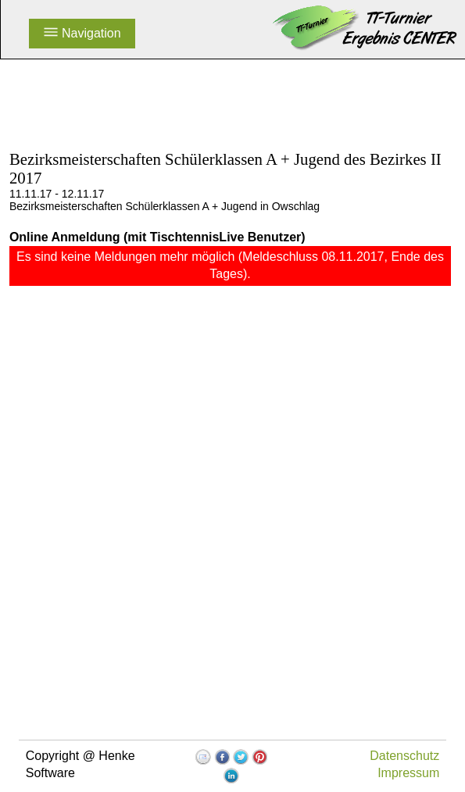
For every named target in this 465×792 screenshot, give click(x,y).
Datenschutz (404, 755)
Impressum (408, 773)
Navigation (82, 33)
